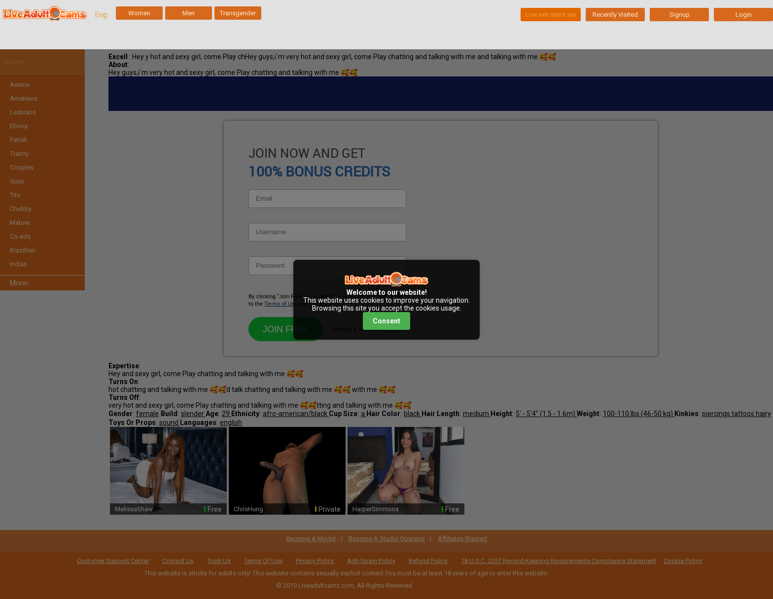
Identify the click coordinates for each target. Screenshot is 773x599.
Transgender (238, 13)
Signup (679, 14)
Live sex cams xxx (551, 14)
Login (744, 14)
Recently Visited (615, 14)
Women (139, 13)
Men (188, 13)
